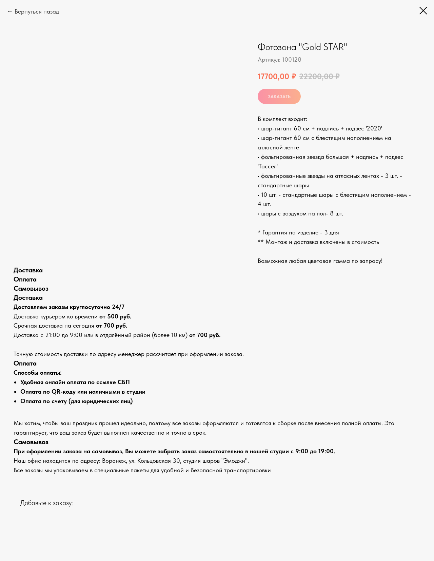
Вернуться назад (37, 11)
